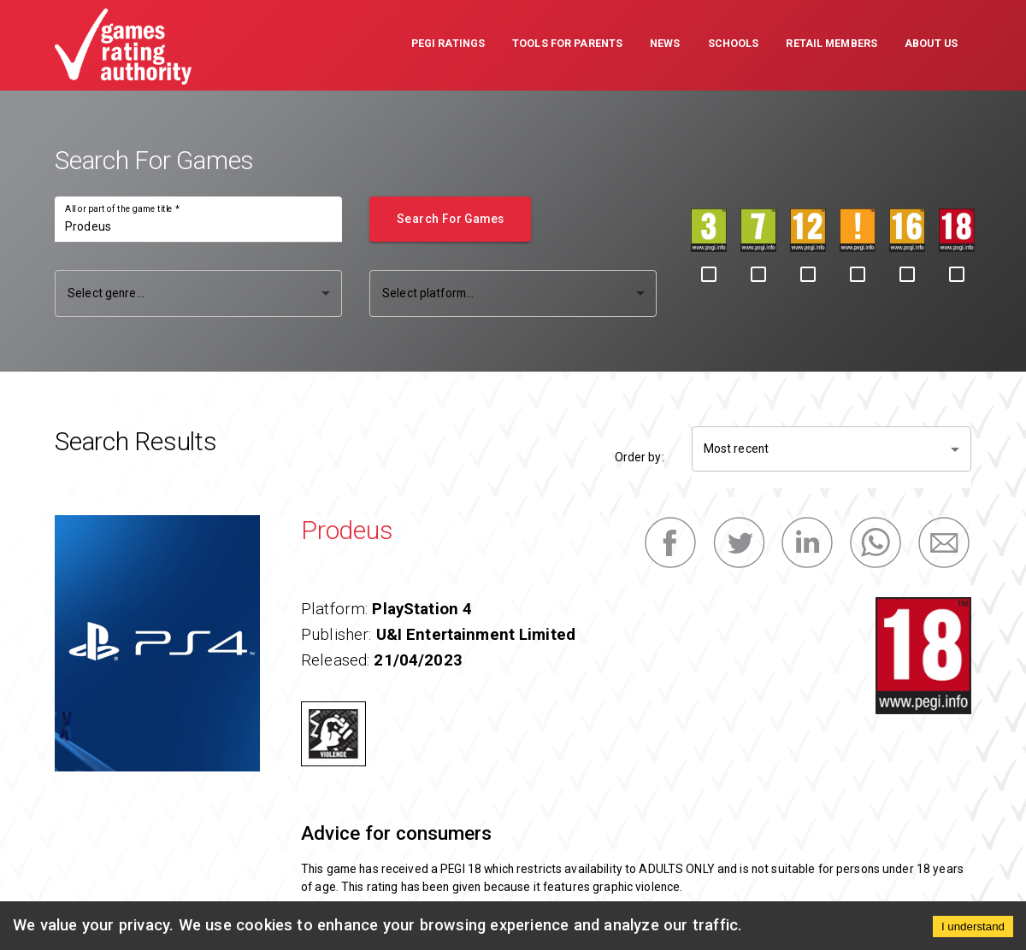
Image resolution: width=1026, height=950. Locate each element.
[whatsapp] (875, 542)
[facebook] (670, 542)
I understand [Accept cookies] (973, 926)
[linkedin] (807, 542)
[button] (448, 45)
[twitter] (738, 542)
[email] (944, 542)
